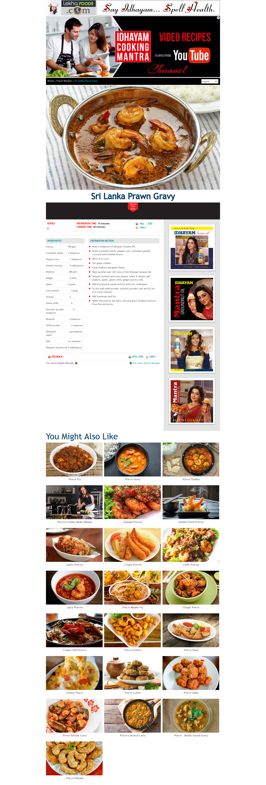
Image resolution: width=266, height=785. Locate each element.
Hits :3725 (136, 356)
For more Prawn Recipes (144, 363)
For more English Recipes (62, 363)
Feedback (55, 356)
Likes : (151, 356)
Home (52, 80)
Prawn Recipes (65, 80)
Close (218, 17)
